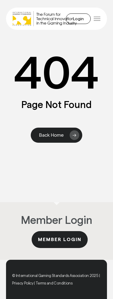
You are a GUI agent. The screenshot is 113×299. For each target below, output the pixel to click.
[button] (97, 19)
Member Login (59, 239)
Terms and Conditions (54, 283)
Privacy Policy (22, 283)
